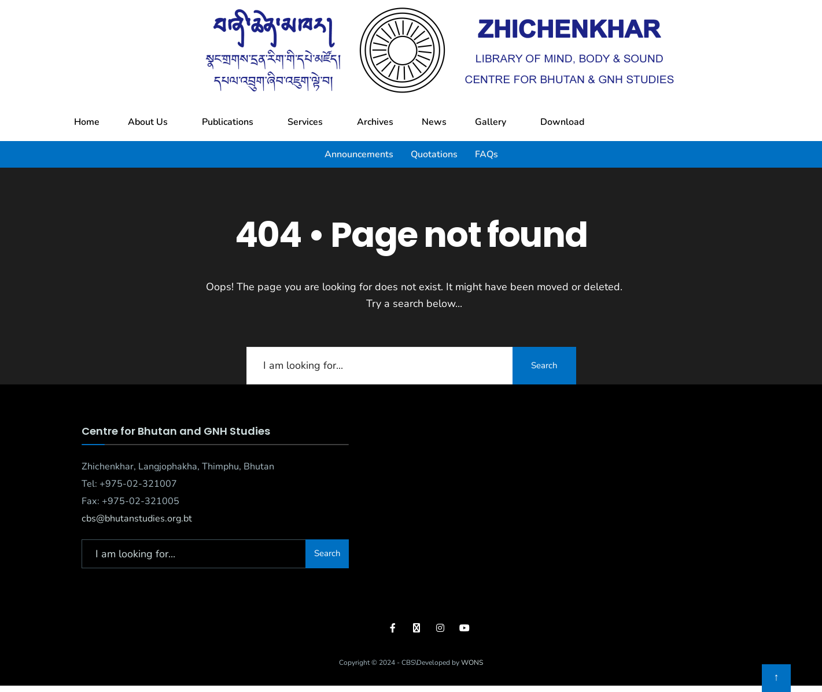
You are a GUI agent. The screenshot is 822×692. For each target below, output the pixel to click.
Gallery (490, 122)
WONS (472, 662)
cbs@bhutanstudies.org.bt (137, 518)
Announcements (359, 154)
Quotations (434, 154)
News (434, 122)
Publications (227, 122)
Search (544, 365)
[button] (150, 122)
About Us (148, 122)
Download (562, 122)
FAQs (486, 154)
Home (86, 122)
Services (305, 122)
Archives (375, 122)
